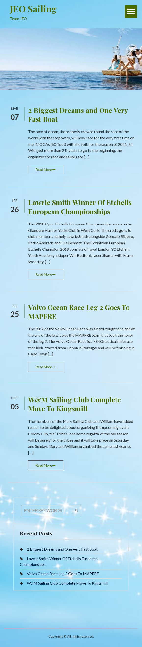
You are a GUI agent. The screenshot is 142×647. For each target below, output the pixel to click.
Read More (46, 170)
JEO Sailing (33, 8)
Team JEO (18, 18)
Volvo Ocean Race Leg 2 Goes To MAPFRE (79, 312)
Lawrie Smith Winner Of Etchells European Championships (80, 207)
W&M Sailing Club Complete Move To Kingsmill (74, 404)
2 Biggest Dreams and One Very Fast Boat (78, 115)
